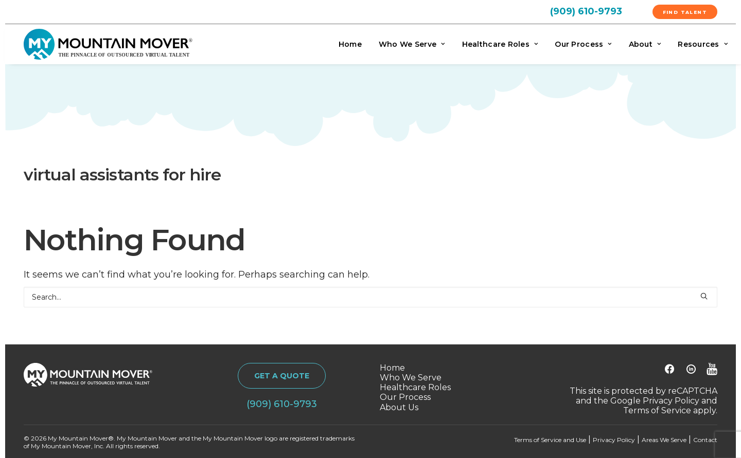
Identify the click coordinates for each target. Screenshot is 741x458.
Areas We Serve (664, 440)
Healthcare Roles (500, 44)
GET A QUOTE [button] (281, 375)
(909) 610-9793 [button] (281, 404)
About (645, 44)
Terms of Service (657, 410)
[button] (704, 296)
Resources (703, 44)
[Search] (370, 297)
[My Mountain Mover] (108, 44)
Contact (705, 440)
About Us (399, 407)
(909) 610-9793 (586, 11)
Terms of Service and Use (550, 440)
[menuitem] (598, 11)
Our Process (583, 44)
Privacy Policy (671, 401)
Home (350, 44)
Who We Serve (412, 44)
